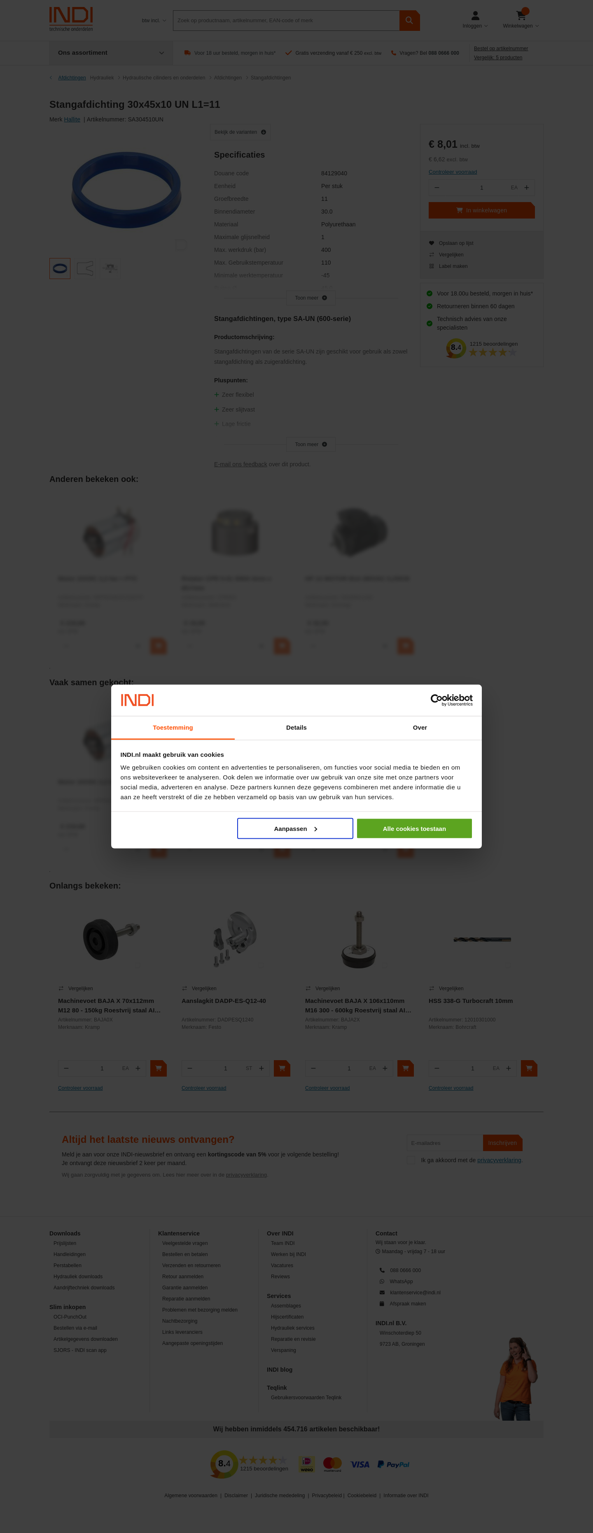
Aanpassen (295, 828)
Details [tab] (296, 727)
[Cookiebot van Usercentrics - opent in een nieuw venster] (437, 700)
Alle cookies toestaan (414, 828)
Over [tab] (420, 727)
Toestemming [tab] (173, 727)
